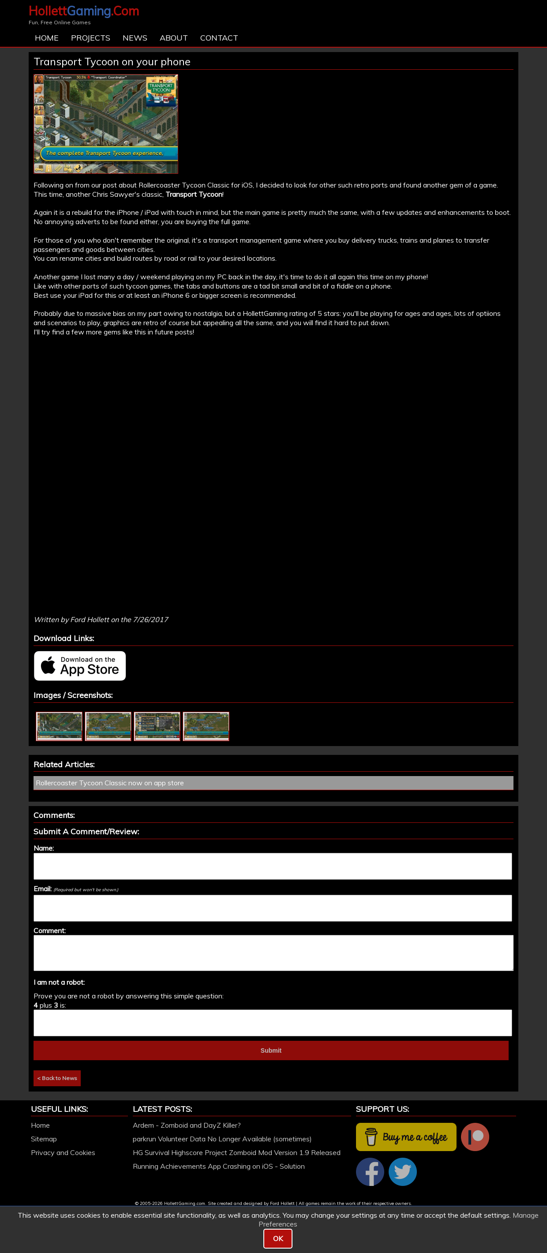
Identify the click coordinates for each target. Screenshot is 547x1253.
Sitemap (44, 1138)
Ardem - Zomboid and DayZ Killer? (187, 1125)
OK (278, 1238)
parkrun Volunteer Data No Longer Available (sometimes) (222, 1138)
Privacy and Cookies (63, 1152)
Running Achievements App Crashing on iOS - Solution (219, 1166)
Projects (90, 38)
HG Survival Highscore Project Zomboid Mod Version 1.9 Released (237, 1152)
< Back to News (57, 1078)
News (135, 38)
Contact (219, 38)
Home (47, 38)
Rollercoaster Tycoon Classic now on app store (110, 782)
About (174, 38)
